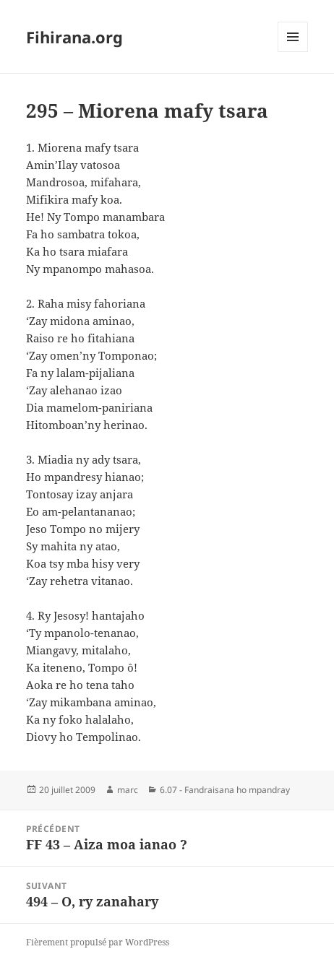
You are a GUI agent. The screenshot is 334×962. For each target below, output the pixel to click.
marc (127, 790)
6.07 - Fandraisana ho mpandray (225, 790)
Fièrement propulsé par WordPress (97, 942)
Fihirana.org (74, 37)
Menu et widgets (293, 51)
